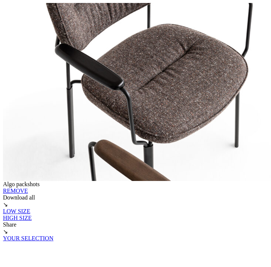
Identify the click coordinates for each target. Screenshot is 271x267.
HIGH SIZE (17, 218)
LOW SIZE (16, 211)
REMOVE (15, 191)
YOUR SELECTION (28, 238)
